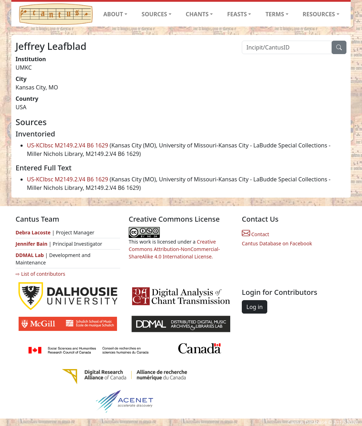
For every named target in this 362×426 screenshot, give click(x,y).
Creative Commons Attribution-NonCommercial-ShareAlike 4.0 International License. (174, 249)
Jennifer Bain (32, 243)
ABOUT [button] (113, 14)
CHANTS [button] (197, 14)
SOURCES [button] (154, 14)
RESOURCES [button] (319, 14)
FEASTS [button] (237, 14)
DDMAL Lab (30, 255)
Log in (254, 307)
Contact (255, 234)
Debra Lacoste (33, 232)
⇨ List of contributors (40, 273)
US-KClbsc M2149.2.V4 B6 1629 (67, 145)
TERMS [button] (274, 14)
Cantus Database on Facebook (277, 243)
